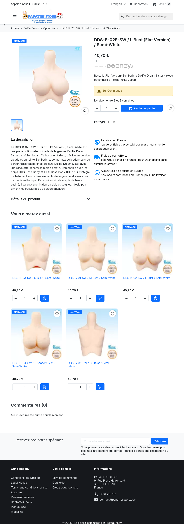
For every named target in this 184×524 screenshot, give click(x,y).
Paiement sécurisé (22, 497)
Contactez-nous (21, 502)
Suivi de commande (64, 477)
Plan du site (18, 507)
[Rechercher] (146, 16)
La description (22, 139)
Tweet (114, 122)
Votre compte (62, 468)
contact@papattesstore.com (118, 499)
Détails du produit (25, 199)
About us (16, 492)
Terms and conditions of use (29, 487)
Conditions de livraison (25, 477)
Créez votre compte (65, 487)
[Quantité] (106, 108)
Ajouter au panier (141, 108)
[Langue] (117, 4)
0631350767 (108, 494)
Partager (109, 122)
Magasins (17, 511)
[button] (138, 4)
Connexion (59, 482)
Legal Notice (19, 482)
